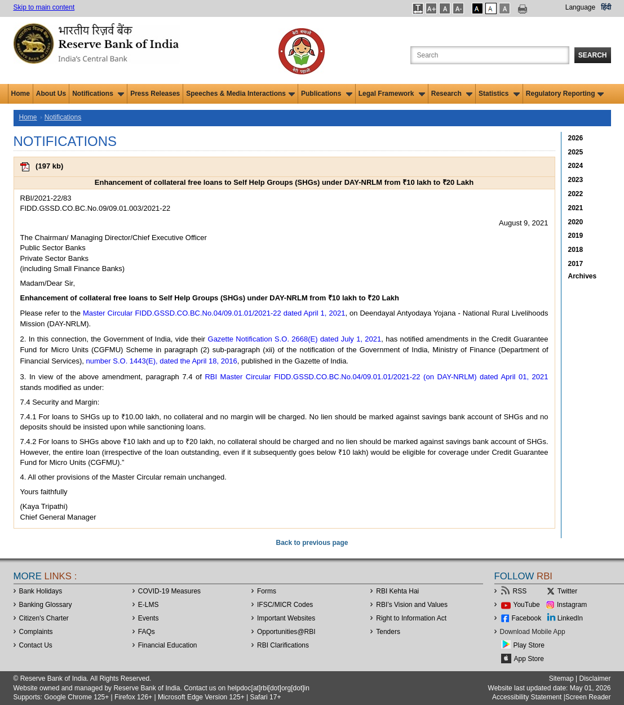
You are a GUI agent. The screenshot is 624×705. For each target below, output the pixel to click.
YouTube (527, 605)
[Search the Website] (489, 55)
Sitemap (561, 678)
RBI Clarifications (283, 645)
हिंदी (606, 7)
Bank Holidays (41, 591)
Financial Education (167, 645)
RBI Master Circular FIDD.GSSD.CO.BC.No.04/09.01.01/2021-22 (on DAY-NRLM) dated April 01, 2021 (376, 377)
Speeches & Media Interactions (240, 93)
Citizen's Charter (44, 618)
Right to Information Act (411, 618)
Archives (582, 276)
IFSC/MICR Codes (285, 605)
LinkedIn (570, 618)
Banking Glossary (45, 605)
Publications (326, 93)
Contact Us (35, 645)
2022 (575, 194)
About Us (51, 93)
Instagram (572, 605)
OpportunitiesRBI (286, 632)
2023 (575, 180)
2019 (575, 236)
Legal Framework (392, 93)
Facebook (527, 618)
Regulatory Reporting (565, 93)
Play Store (529, 645)
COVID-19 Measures (169, 591)
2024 (575, 166)
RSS (520, 591)
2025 (575, 152)
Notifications (98, 93)
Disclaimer (594, 678)
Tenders (388, 632)
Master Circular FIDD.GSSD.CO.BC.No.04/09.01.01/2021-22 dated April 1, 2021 (214, 313)
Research (451, 93)
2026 (575, 138)
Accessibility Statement (526, 697)
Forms (266, 591)
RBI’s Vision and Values (412, 605)
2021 (575, 208)
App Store (529, 659)
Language (580, 7)
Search (592, 55)
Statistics (499, 93)
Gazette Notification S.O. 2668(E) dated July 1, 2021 (295, 339)
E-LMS (148, 605)
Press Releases (155, 93)
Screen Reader (588, 697)
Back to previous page (312, 543)
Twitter (567, 591)
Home (20, 93)
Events (148, 618)
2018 (575, 250)
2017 (575, 264)
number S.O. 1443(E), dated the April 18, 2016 (161, 361)
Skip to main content (44, 7)
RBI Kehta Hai (397, 591)
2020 (575, 222)
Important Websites (286, 618)
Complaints (36, 632)
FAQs (146, 632)
